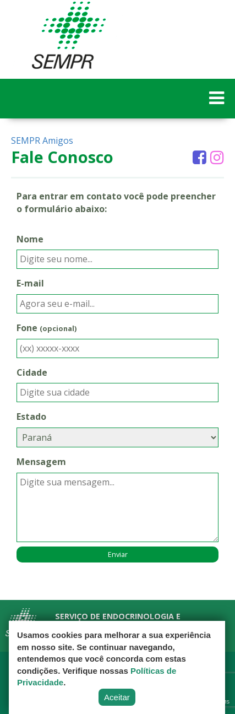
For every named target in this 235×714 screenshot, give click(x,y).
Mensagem (41, 462)
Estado (31, 416)
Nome (30, 239)
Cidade (32, 372)
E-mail (30, 283)
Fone (46, 328)
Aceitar (117, 697)
